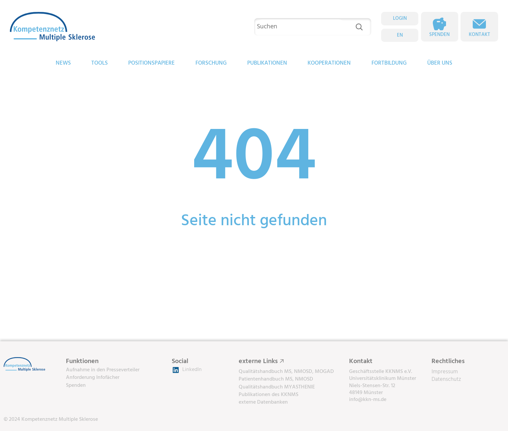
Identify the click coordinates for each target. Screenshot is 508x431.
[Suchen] (359, 26)
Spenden (439, 35)
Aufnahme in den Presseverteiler (102, 370)
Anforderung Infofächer (92, 377)
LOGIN (400, 18)
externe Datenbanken (263, 402)
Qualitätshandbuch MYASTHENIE (277, 387)
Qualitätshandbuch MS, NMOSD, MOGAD (286, 371)
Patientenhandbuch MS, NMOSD (276, 379)
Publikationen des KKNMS (268, 394)
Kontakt (479, 35)
